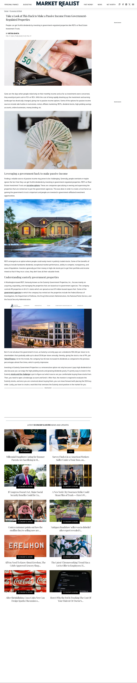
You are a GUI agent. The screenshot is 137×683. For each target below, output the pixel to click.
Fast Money (88, 4)
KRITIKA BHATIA (13, 33)
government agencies (12, 292)
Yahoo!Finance (10, 359)
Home (6, 11)
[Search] (120, 4)
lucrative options (33, 185)
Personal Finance (11, 4)
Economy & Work (16, 11)
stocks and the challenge (20, 374)
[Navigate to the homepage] (57, 4)
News (100, 4)
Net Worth (111, 4)
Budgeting (27, 4)
